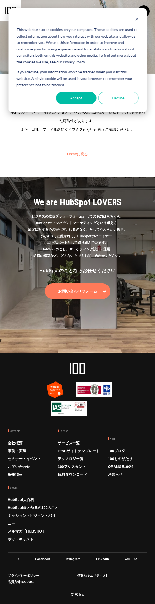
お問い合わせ (19, 466)
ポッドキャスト (21, 539)
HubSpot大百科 (21, 500)
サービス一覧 (69, 443)
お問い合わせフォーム (77, 291)
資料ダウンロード (72, 474)
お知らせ (115, 474)
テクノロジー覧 (70, 459)
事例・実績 (17, 451)
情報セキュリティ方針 (93, 575)
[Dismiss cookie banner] (136, 20)
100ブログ (116, 451)
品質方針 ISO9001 (21, 582)
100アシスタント (72, 466)
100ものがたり (120, 459)
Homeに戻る (77, 154)
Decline (118, 98)
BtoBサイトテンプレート (78, 451)
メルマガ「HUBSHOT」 (28, 531)
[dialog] (77, 60)
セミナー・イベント (24, 459)
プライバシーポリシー (23, 575)
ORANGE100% (120, 466)
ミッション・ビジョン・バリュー (32, 519)
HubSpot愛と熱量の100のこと (33, 507)
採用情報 (15, 474)
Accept (76, 98)
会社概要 (15, 443)
